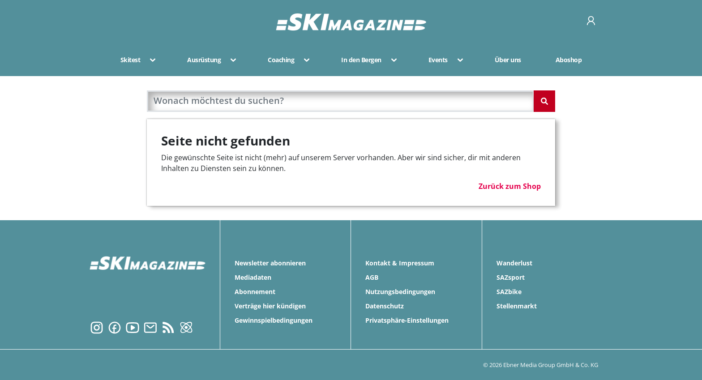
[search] (340, 101)
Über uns (508, 60)
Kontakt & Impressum (399, 263)
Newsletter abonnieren (270, 263)
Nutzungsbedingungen (400, 291)
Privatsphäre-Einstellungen (407, 320)
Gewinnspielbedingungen (273, 320)
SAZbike (509, 291)
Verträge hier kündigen (270, 306)
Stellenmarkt (517, 306)
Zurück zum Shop (510, 186)
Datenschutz (384, 306)
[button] (150, 60)
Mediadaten (253, 277)
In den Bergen (361, 60)
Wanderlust (514, 263)
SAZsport (511, 277)
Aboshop (569, 60)
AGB (371, 277)
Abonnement (255, 291)
